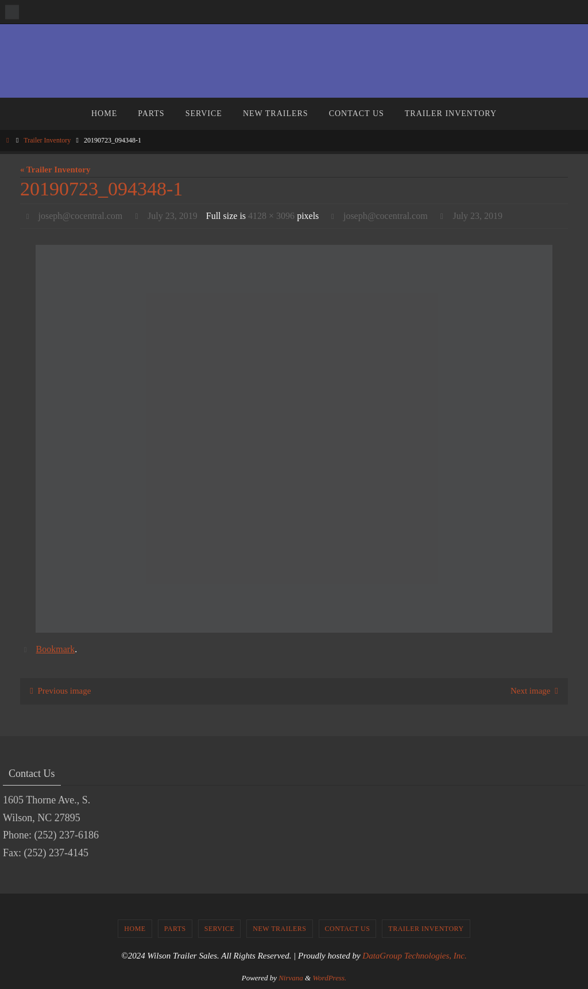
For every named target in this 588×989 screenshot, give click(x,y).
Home (134, 929)
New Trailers (279, 929)
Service (219, 929)
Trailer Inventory (47, 140)
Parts (175, 929)
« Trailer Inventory (55, 169)
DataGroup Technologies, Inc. (414, 955)
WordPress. (329, 977)
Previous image (58, 690)
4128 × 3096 (271, 216)
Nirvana (290, 977)
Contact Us (347, 929)
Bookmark (55, 649)
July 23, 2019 (173, 216)
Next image (536, 690)
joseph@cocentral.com (80, 216)
